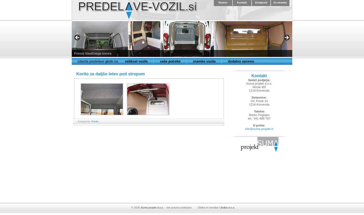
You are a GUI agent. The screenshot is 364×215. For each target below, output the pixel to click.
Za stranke (280, 2)
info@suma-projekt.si (259, 129)
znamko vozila (204, 61)
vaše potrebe (170, 61)
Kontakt (242, 2)
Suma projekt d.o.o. (152, 207)
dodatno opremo (241, 61)
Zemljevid (261, 2)
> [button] (286, 37)
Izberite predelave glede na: (98, 61)
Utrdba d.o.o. (227, 207)
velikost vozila (136, 61)
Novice (223, 2)
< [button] (77, 37)
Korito (94, 121)
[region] (182, 39)
